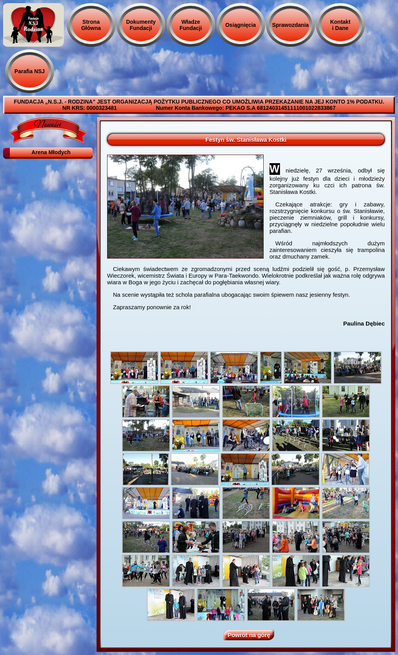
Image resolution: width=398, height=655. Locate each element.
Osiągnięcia (240, 25)
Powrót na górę (248, 635)
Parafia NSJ (29, 71)
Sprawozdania (290, 25)
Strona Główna (91, 25)
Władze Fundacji (191, 25)
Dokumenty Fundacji (141, 25)
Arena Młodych (51, 152)
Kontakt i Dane (340, 25)
